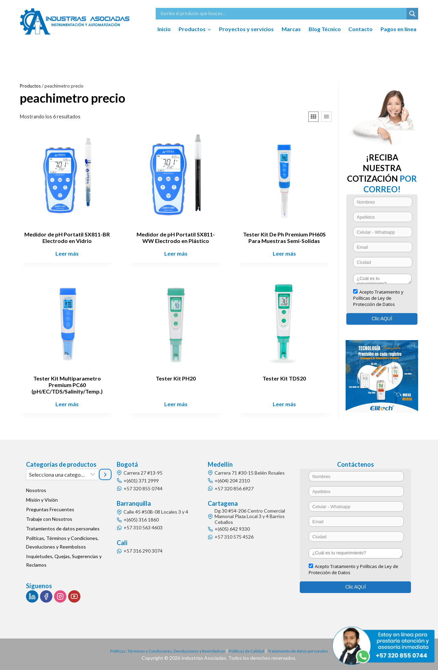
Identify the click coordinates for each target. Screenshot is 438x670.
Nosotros (36, 490)
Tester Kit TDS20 (284, 378)
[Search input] (283, 14)
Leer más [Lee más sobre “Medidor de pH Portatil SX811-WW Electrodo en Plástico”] (176, 253)
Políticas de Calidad (250, 651)
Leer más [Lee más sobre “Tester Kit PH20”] (176, 404)
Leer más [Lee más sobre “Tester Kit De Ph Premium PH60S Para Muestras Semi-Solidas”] (284, 253)
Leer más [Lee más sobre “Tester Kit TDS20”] (284, 404)
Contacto (360, 29)
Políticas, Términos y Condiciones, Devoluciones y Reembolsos (62, 542)
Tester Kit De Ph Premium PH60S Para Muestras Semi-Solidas (284, 237)
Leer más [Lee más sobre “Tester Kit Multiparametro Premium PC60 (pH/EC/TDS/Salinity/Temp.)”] (67, 404)
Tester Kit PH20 (176, 378)
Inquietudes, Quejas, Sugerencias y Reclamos (64, 560)
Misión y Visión (42, 500)
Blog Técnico (325, 29)
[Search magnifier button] (412, 14)
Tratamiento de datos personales (310, 651)
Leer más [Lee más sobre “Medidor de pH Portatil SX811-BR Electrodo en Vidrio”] (67, 253)
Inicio (164, 29)
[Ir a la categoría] (105, 474)
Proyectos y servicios (246, 29)
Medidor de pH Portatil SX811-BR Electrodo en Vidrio (67, 237)
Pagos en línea (398, 29)
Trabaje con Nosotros (49, 519)
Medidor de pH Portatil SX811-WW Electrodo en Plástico (176, 237)
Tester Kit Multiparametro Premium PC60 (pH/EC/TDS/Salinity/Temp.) (67, 385)
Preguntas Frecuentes (50, 509)
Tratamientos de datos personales (63, 528)
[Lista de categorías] (62, 474)
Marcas (291, 29)
